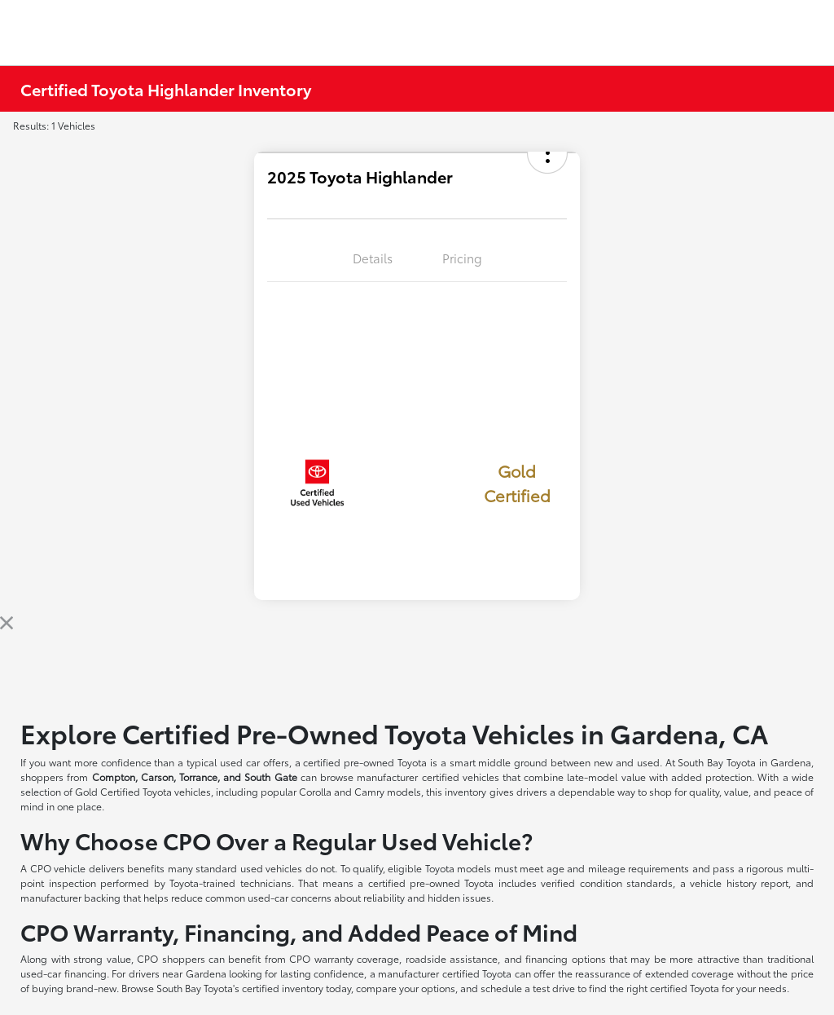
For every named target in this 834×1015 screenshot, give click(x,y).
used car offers (254, 762)
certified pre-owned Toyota (365, 762)
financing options (565, 958)
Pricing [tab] (462, 258)
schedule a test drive (528, 988)
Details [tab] (373, 258)
